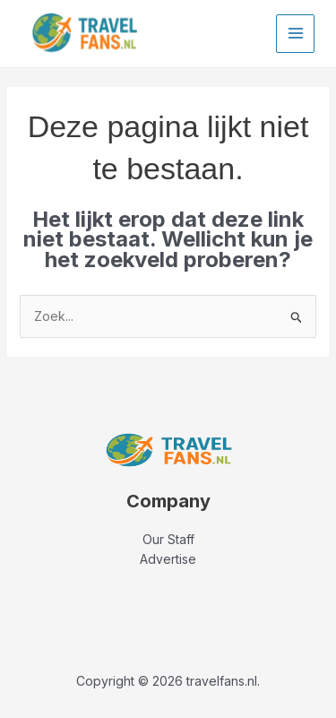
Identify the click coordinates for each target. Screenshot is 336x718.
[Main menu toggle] (295, 33)
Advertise (168, 559)
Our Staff (168, 539)
